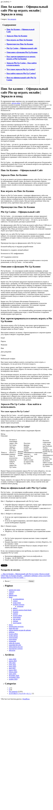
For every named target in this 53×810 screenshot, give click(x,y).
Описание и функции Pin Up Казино (22, 52)
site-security (17, 619)
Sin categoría (12, 19)
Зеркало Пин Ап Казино (17, 36)
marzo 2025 (13, 670)
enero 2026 (12, 659)
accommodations (18, 599)
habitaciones (13, 595)
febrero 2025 (13, 672)
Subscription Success (16, 647)
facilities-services (18, 604)
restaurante (12, 641)
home (11, 597)
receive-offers (17, 615)
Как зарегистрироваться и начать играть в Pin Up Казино (21, 57)
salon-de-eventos (14, 643)
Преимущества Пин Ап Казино (20, 44)
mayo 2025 (12, 666)
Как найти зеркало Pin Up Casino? (21, 73)
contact (15, 601)
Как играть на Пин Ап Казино (19, 40)
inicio (11, 625)
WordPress (26, 699)
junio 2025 (12, 664)
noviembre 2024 (14, 677)
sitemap (15, 621)
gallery (15, 608)
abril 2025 (12, 668)
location (15, 612)
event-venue (17, 603)
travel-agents (17, 623)
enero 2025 (12, 674)
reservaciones (13, 637)
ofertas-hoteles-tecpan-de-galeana (20, 630)
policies (15, 614)
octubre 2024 (13, 679)
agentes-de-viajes (14, 590)
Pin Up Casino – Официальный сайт (22, 48)
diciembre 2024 (14, 675)
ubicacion (12, 650)
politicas (11, 632)
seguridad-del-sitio (15, 645)
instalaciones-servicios (16, 626)
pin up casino (16, 103)
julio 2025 (12, 663)
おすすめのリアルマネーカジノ (20, 693)
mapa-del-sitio (13, 628)
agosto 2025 (13, 661)
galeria (11, 593)
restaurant (20, 606)
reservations (17, 617)
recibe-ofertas (13, 636)
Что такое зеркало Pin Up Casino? (21, 69)
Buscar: (7, 581)
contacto (11, 592)
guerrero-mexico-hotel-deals (22, 610)
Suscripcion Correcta (16, 648)
